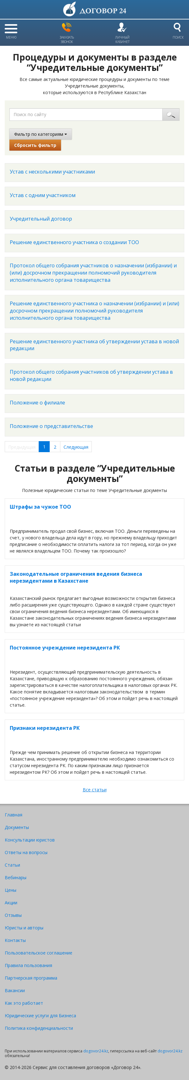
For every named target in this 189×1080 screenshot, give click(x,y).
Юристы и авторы (24, 928)
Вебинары (15, 877)
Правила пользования (28, 965)
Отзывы (13, 915)
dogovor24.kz (95, 1051)
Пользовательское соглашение (38, 953)
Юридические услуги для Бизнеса (40, 1016)
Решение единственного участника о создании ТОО (74, 242)
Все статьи (95, 790)
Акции (11, 903)
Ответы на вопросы (26, 852)
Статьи (12, 865)
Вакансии (15, 990)
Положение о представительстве (51, 426)
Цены (10, 890)
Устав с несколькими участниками (52, 171)
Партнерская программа (31, 978)
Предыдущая (22, 447)
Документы (17, 827)
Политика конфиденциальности (39, 1028)
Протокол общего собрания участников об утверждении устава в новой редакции (91, 375)
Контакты (15, 940)
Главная (13, 815)
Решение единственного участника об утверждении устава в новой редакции (94, 345)
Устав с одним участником (42, 195)
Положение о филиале (37, 402)
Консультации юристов (30, 840)
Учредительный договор (41, 218)
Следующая (76, 447)
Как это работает (24, 1003)
